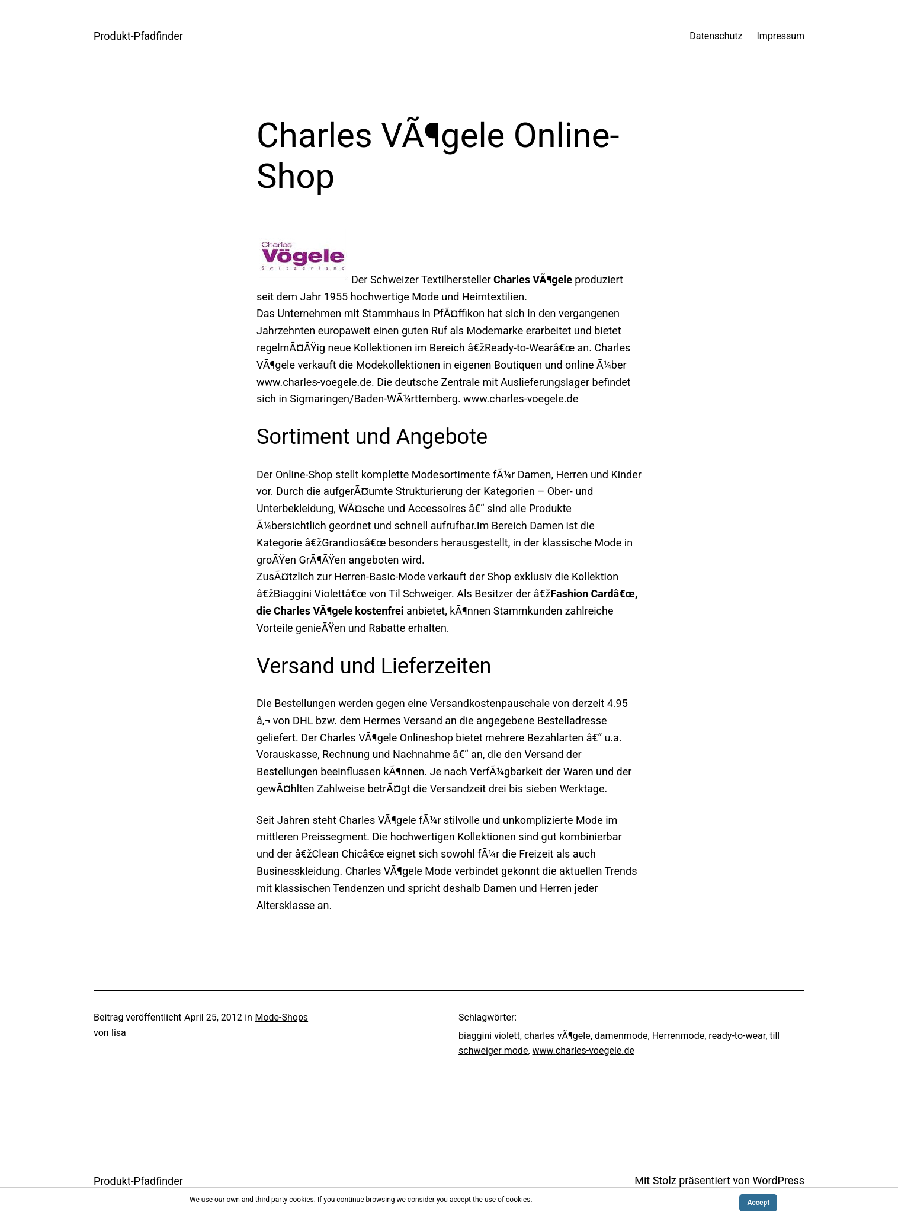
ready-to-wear (736, 1035)
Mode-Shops (281, 1017)
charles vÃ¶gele (557, 1035)
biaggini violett (489, 1035)
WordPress (778, 1180)
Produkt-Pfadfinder (138, 36)
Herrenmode (678, 1035)
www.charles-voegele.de (584, 1050)
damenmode (621, 1035)
